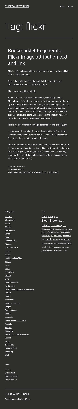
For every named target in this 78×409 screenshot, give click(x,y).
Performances (11, 310)
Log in (7, 369)
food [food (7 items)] (62, 232)
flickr (33, 172)
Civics (7, 234)
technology (9, 345)
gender (8, 251)
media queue (10, 286)
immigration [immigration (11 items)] (58, 236)
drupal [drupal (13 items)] (44, 232)
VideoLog (9, 352)
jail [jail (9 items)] (70, 235)
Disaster (8, 244)
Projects (8, 324)
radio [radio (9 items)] (43, 247)
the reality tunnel (17, 6)
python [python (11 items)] (64, 243)
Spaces (8, 338)
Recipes (8, 327)
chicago (8, 227)
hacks (21, 169)
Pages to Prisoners (12, 303)
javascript (39, 172)
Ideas (7, 268)
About (70, 6)
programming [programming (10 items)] (51, 243)
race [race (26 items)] (70, 243)
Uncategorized (11, 348)
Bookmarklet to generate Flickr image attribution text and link (37, 57)
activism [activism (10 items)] (50, 217)
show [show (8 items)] (59, 247)
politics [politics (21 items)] (67, 239)
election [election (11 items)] (58, 232)
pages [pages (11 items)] (61, 239)
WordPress (26, 399)
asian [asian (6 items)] (57, 216)
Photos (8, 314)
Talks (7, 341)
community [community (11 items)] (58, 226)
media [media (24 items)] (49, 239)
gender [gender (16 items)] (67, 232)
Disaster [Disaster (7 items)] (64, 229)
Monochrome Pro (54, 101)
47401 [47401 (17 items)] (44, 216)
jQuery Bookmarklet (44, 131)
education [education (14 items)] (51, 232)
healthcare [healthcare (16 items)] (46, 235)
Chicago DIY (10, 230)
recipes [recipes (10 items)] (55, 247)
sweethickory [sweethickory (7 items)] (65, 247)
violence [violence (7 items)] (61, 250)
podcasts (9, 317)
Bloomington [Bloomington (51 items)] (50, 220)
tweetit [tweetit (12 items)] (56, 250)
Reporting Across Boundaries (17, 334)
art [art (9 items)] (54, 216)
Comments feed (11, 376)
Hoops (7, 265)
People (8, 307)
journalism (9, 272)
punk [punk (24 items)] (59, 243)
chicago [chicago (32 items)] (46, 225)
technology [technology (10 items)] (45, 250)
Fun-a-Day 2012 (11, 248)
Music (7, 296)
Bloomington (10, 220)
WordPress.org (11, 380)
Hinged (8, 261)
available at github (27, 91)
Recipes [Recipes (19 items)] (49, 247)
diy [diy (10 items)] (67, 229)
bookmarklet (26, 172)
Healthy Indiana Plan (13, 258)
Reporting (9, 331)
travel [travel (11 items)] (51, 250)
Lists (7, 279)
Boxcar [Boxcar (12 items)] (61, 221)
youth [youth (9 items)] (65, 250)
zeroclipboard (55, 135)
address (8, 216)
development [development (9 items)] (57, 229)
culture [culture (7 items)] (64, 225)
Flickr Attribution (39, 84)
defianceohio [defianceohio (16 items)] (47, 229)
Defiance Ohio (10, 241)
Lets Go (8, 275)
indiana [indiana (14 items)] (66, 235)
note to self (9, 300)
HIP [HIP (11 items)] (52, 236)
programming (53, 172)
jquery (46, 172)
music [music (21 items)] (55, 239)
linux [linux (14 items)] (43, 239)
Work (62, 6)
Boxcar (8, 223)
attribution (17, 172)
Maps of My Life (11, 282)
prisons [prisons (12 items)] (44, 243)
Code (7, 237)
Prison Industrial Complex (15, 321)
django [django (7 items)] (70, 229)
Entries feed (10, 373)
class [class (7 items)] (52, 225)
